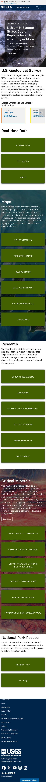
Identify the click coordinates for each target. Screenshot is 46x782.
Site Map (4, 715)
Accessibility (5, 700)
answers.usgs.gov (7, 776)
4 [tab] (27, 63)
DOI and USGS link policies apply (12, 719)
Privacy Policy (6, 711)
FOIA (3, 703)
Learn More (7, 519)
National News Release (17, 23)
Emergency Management (9, 741)
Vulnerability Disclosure (9, 730)
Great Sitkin (8, 113)
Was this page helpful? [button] (29, 780)
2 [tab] (22, 63)
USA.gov (4, 726)
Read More (12, 54)
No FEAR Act (5, 722)
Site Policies (5, 707)
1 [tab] (19, 63)
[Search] (37, 7)
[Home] (6, 9)
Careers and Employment (9, 734)
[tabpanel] (23, 39)
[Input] (27, 7)
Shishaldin (37, 113)
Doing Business (6, 737)
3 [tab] (24, 63)
